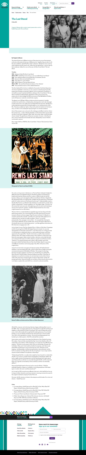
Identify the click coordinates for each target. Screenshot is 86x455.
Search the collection (21, 428)
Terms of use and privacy (22, 452)
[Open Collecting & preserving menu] (33, 9)
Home (13, 12)
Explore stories (18, 12)
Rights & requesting (21, 435)
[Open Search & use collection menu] (18, 9)
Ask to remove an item (42, 452)
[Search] (72, 3)
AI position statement (53, 452)
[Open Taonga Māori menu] (47, 9)
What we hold (20, 430)
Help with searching (21, 433)
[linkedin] (42, 444)
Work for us (30, 435)
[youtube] (47, 444)
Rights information (32, 452)
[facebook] (39, 444)
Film (28, 12)
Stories (24, 12)
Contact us (30, 428)
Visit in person (31, 433)
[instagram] (45, 444)
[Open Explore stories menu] (59, 9)
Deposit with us (31, 430)
